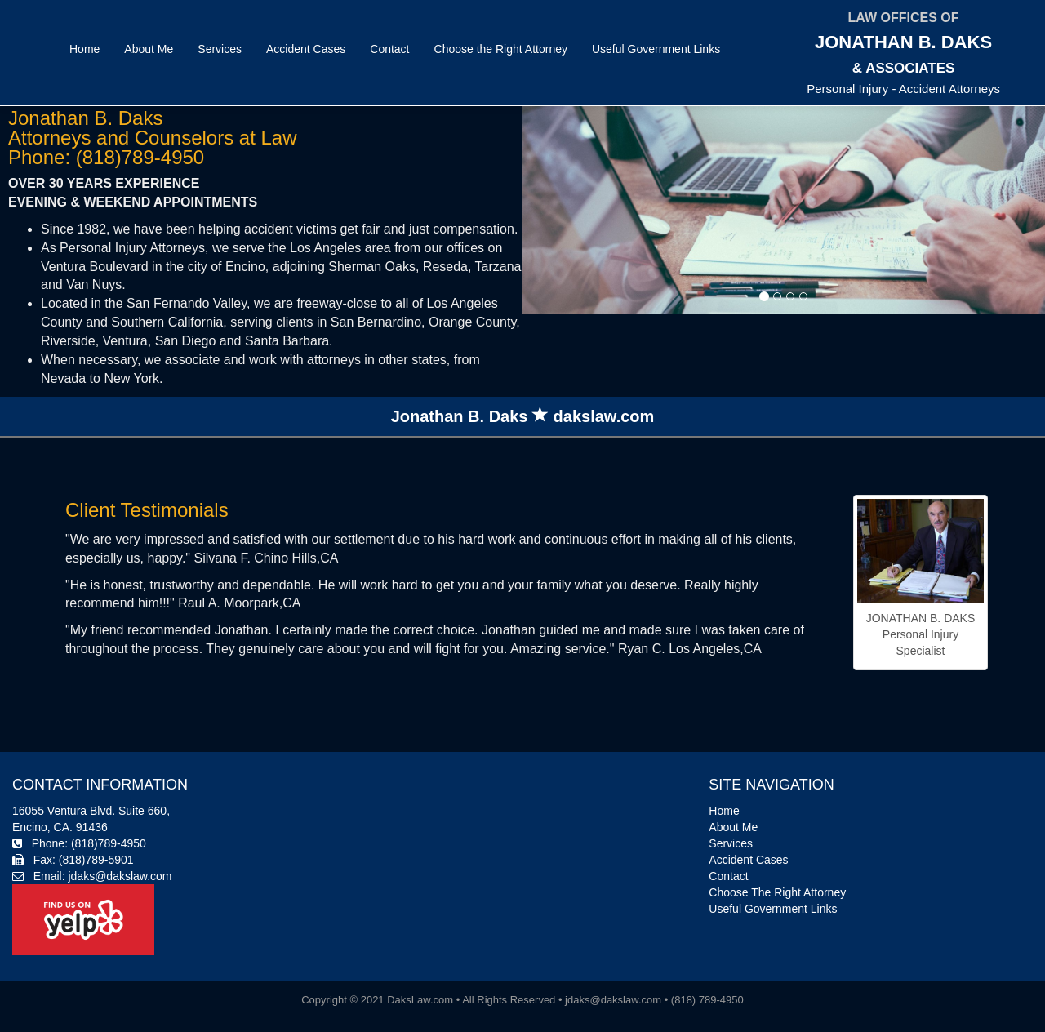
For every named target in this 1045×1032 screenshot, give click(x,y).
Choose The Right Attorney (777, 892)
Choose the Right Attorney (500, 49)
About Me (148, 49)
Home (84, 49)
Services (220, 49)
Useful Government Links (656, 49)
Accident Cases (305, 49)
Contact (389, 49)
